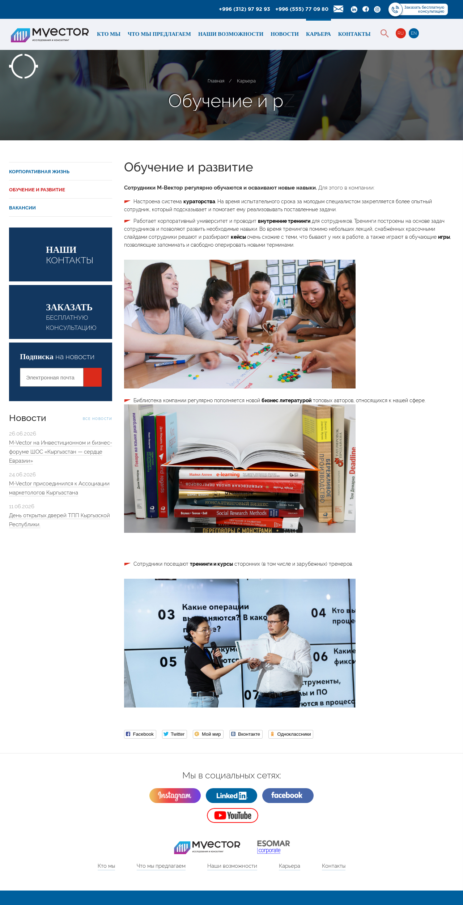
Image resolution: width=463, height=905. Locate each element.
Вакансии (22, 208)
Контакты (354, 34)
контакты (79, 255)
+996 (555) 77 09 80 (301, 9)
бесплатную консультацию (79, 316)
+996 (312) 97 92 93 (244, 9)
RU (401, 33)
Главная (216, 81)
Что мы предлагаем (159, 34)
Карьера (318, 34)
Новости (285, 34)
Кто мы (108, 34)
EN (414, 33)
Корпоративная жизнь (39, 171)
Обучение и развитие (37, 189)
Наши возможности (230, 34)
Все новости (97, 419)
